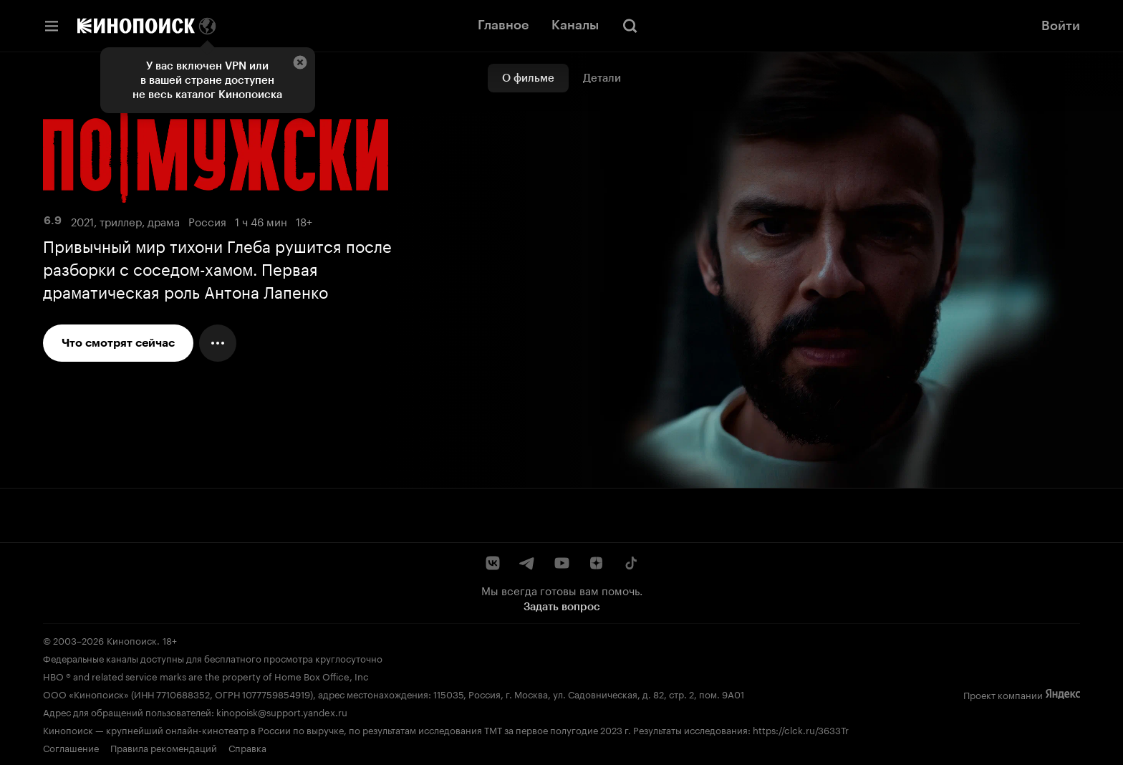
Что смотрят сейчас (118, 343)
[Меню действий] (217, 343)
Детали (602, 78)
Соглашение (71, 747)
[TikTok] (630, 563)
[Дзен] (595, 563)
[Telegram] (527, 563)
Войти (1060, 26)
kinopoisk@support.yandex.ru (281, 711)
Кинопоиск (132, 639)
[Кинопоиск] (136, 26)
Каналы (575, 25)
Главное (503, 25)
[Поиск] (630, 25)
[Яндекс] (1063, 694)
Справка (247, 747)
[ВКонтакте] (492, 563)
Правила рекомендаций (163, 747)
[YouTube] (561, 563)
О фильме (528, 78)
